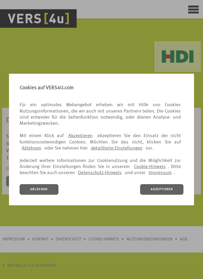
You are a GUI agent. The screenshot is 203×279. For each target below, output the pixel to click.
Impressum (160, 172)
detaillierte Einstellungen (116, 148)
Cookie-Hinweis (150, 166)
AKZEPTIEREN (162, 189)
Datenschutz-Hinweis (100, 172)
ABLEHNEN (39, 189)
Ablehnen (31, 148)
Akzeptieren (80, 135)
